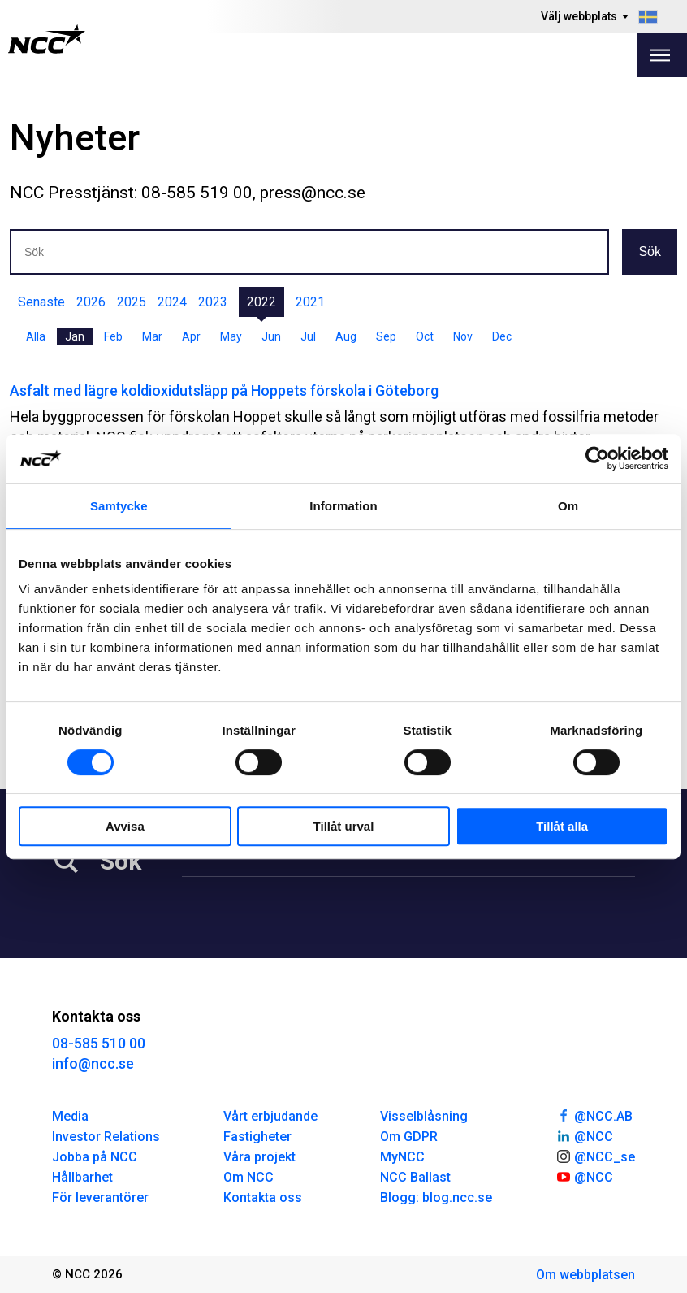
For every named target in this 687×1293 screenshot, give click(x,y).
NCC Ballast (415, 1177)
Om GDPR (409, 1136)
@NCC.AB (594, 1115)
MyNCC (402, 1157)
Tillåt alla (562, 826)
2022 (261, 302)
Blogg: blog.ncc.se (436, 1197)
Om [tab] (568, 506)
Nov (463, 336)
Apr (191, 336)
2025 (131, 302)
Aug (345, 336)
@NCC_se (595, 1156)
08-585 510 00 (98, 1043)
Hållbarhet (82, 1177)
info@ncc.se (93, 1063)
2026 (91, 302)
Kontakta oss (262, 1197)
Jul (308, 336)
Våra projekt (259, 1157)
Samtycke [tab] (119, 506)
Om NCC (248, 1177)
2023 (212, 302)
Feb (113, 336)
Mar (152, 336)
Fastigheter (257, 1136)
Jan (74, 336)
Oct (425, 336)
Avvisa (125, 826)
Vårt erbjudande (270, 1116)
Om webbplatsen (585, 1274)
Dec (502, 336)
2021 (310, 302)
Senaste (41, 302)
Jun (271, 336)
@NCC (584, 1135)
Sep (386, 336)
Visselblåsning (424, 1116)
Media (70, 1116)
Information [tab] (343, 506)
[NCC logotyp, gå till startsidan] (46, 39)
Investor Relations (106, 1136)
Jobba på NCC (94, 1157)
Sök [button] (649, 251)
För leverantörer (100, 1197)
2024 (172, 302)
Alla (35, 336)
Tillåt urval (343, 826)
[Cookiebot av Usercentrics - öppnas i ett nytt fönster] (597, 458)
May (231, 336)
